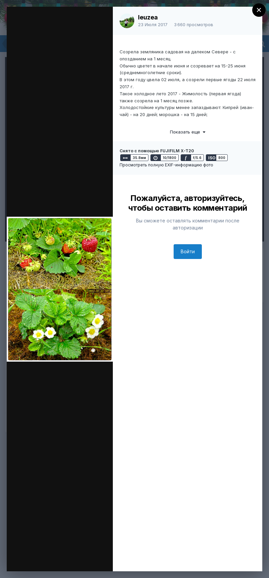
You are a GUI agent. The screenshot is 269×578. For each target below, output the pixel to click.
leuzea (148, 17)
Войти (188, 251)
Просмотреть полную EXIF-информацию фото (166, 164)
